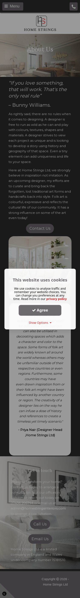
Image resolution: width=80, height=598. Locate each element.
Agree (40, 310)
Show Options (40, 323)
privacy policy (56, 299)
